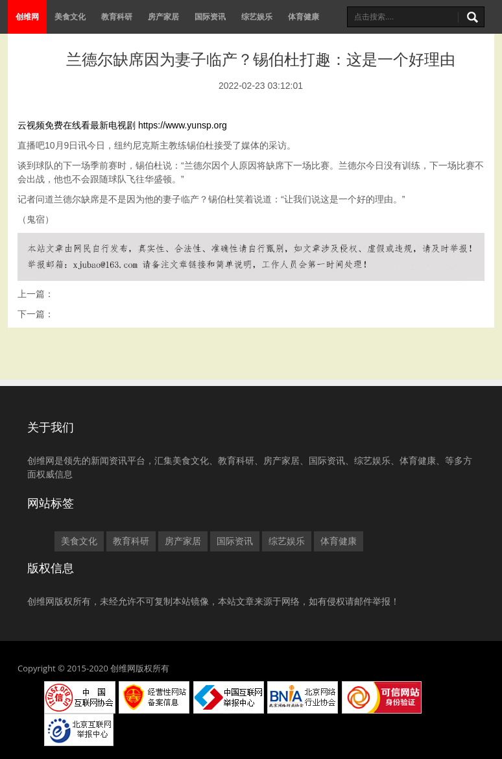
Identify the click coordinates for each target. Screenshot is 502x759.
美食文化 (70, 16)
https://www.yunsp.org (182, 125)
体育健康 (303, 16)
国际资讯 (210, 16)
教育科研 (116, 16)
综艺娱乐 (256, 16)
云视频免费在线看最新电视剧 (77, 125)
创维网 (27, 16)
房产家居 (163, 16)
